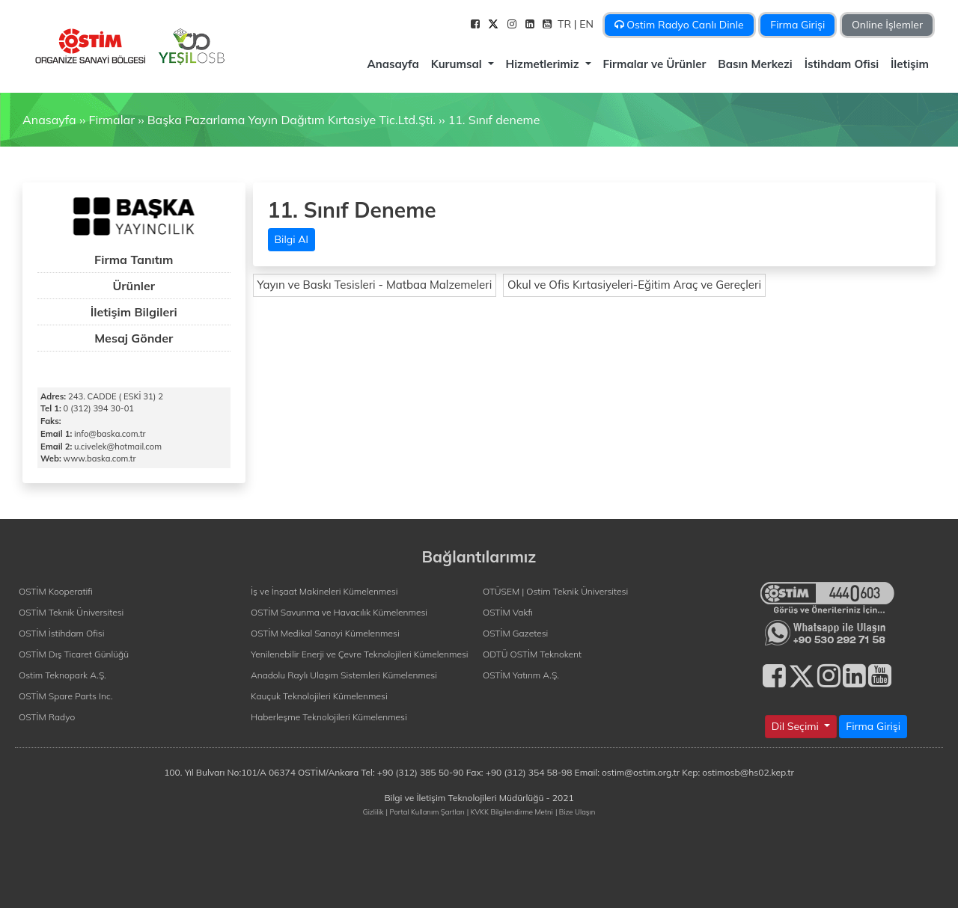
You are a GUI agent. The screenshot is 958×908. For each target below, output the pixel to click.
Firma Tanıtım (133, 259)
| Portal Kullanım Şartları (425, 811)
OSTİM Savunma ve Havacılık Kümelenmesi (339, 612)
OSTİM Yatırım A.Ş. (521, 675)
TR (566, 24)
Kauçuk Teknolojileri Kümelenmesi (319, 696)
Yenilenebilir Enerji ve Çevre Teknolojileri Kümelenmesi (360, 654)
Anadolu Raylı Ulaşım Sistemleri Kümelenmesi (344, 675)
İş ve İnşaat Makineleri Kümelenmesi (324, 591)
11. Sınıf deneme (494, 119)
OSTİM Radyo (47, 717)
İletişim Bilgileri (134, 311)
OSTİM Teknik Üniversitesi (71, 612)
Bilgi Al (291, 239)
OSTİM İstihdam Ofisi (62, 633)
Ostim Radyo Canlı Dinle (679, 24)
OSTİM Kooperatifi (56, 591)
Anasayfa (392, 64)
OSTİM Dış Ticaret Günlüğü (74, 654)
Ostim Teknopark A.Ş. (62, 675)
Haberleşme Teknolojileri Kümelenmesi (329, 717)
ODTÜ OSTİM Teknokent (532, 654)
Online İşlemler (887, 24)
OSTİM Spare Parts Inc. (66, 696)
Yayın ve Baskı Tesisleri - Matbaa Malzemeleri (374, 284)
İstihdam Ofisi (842, 64)
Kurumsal (458, 64)
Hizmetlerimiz (544, 64)
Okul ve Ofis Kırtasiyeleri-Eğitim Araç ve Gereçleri (634, 284)
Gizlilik (373, 811)
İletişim (910, 64)
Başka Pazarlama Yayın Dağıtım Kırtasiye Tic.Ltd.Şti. (291, 119)
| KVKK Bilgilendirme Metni (510, 811)
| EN (585, 24)
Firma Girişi (797, 24)
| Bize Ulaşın (575, 811)
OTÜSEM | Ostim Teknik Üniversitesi (555, 591)
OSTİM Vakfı (508, 612)
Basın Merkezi (755, 64)
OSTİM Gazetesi (515, 633)
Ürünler (133, 285)
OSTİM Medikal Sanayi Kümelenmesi (325, 633)
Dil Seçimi (797, 726)
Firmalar (111, 119)
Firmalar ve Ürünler (655, 64)
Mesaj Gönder (133, 338)
